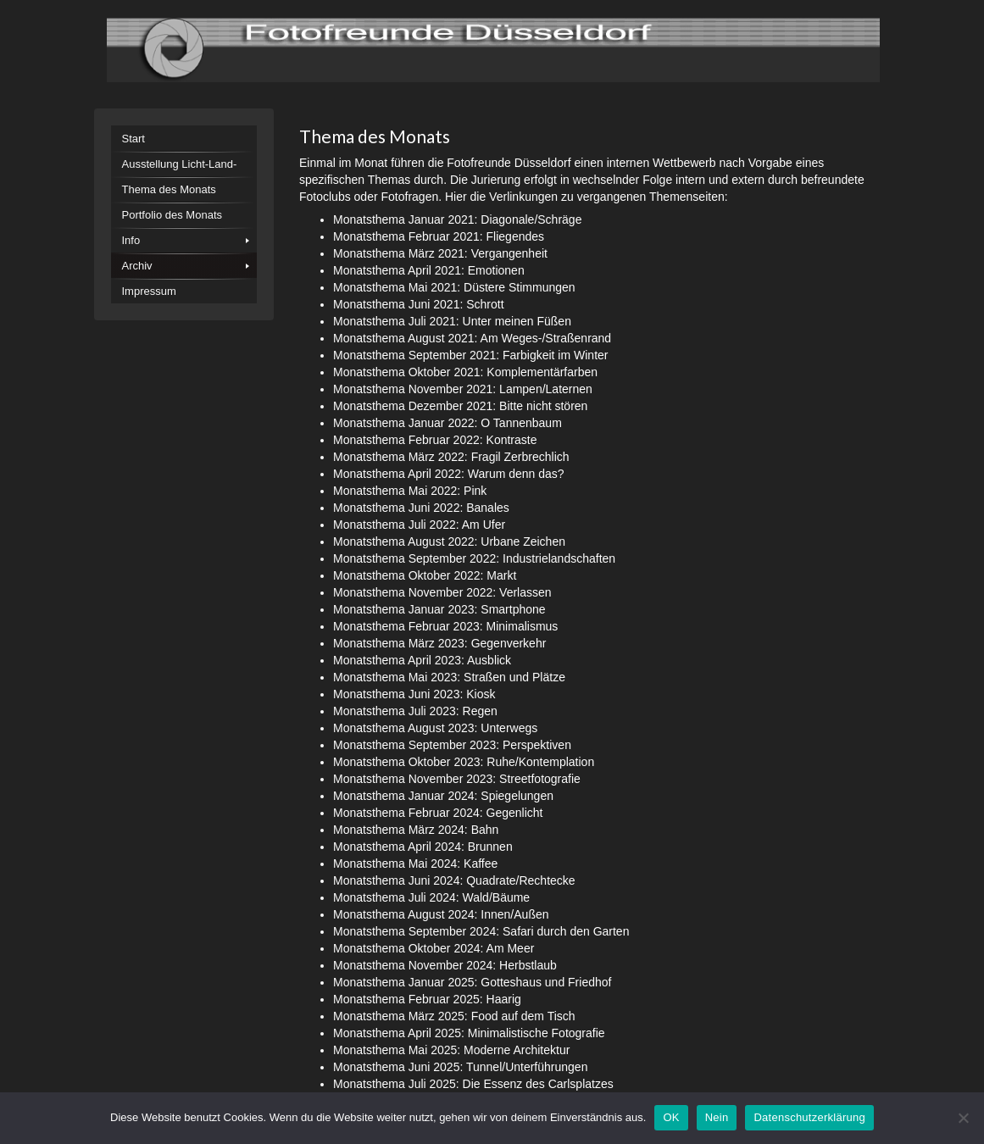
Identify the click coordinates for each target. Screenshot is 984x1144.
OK (671, 1117)
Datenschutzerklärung (808, 1117)
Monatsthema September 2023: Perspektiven (452, 745)
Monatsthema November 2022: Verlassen (442, 592)
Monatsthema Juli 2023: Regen (415, 711)
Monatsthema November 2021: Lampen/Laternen (462, 389)
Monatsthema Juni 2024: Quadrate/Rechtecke (454, 880)
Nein (717, 1117)
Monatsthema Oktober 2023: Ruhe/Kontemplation (463, 762)
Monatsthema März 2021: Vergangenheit (440, 253)
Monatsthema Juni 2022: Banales (421, 507)
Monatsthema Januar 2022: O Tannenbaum (447, 423)
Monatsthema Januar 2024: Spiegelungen (443, 795)
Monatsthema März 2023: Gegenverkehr (439, 643)
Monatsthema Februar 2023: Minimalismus (445, 626)
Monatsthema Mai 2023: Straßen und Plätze (449, 677)
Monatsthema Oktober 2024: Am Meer (433, 948)
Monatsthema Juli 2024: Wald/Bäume (431, 897)
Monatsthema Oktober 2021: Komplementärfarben (465, 372)
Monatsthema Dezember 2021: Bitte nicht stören (460, 406)
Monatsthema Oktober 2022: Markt (424, 575)
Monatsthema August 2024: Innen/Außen (441, 914)
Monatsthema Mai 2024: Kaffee (415, 863)
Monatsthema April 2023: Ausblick (422, 660)
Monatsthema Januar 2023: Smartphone (439, 609)
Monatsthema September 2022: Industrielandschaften (474, 558)
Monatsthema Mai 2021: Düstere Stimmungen (454, 287)
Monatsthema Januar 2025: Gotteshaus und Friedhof (472, 982)
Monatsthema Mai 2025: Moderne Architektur (451, 1050)
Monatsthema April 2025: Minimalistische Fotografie (469, 1033)
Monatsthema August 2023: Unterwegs (435, 728)
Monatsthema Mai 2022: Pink (409, 490)
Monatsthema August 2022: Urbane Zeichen (449, 541)
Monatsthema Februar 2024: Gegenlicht (437, 812)
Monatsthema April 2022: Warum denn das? (448, 473)
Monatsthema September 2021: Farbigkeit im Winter (470, 355)
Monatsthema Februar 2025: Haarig (427, 999)
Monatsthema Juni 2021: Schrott (418, 304)
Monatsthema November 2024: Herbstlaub (445, 965)
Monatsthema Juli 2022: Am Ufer (419, 524)
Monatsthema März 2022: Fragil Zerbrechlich (451, 457)
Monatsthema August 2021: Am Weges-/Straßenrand (472, 338)
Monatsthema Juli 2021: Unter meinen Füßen (452, 321)
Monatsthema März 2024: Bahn (415, 829)
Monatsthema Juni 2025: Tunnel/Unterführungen (460, 1067)
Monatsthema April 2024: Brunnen (423, 846)
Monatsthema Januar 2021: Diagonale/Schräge (457, 219)
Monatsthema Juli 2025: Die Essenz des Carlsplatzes (473, 1084)
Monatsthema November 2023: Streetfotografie (457, 779)
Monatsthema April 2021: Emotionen (429, 270)
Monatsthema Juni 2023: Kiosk (414, 694)
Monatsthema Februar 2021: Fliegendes (438, 236)
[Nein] (962, 1117)
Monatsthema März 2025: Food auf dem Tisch (454, 1016)
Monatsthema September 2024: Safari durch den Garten (481, 931)
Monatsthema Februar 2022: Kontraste (434, 440)
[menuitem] (184, 138)
